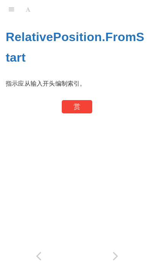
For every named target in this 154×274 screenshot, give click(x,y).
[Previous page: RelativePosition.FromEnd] (38, 255)
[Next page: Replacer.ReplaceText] (115, 255)
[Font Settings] (28, 9)
